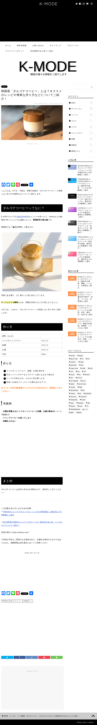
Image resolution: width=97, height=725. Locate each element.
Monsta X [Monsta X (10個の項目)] (87, 374)
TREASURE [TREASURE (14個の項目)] (73, 400)
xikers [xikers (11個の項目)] (80, 406)
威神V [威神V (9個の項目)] (72, 412)
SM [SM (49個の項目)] (80, 393)
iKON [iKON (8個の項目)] (90, 368)
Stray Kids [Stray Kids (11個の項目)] (73, 396)
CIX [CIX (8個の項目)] (88, 359)
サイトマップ (55, 45)
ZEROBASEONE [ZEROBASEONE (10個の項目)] (75, 409)
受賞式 (82, 145)
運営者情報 (22, 45)
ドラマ (82, 127)
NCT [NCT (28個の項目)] (71, 378)
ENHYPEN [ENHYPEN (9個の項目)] (73, 365)
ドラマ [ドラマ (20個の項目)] (86, 409)
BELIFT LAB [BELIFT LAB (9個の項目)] (73, 359)
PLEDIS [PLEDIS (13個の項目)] (72, 387)
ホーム (8, 45)
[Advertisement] (48, 24)
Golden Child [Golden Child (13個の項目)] (74, 368)
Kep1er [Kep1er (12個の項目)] (72, 374)
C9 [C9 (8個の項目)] (82, 359)
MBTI (82, 103)
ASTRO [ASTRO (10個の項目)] (72, 355)
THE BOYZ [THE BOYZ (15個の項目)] (83, 396)
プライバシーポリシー (14, 51)
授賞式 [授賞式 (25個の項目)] (80, 412)
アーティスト (82, 108)
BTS (27, 217)
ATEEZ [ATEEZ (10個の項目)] (81, 355)
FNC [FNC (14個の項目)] (82, 365)
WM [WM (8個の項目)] (88, 403)
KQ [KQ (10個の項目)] (79, 374)
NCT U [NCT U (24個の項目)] (84, 381)
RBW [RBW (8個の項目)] (80, 387)
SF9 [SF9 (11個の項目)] (83, 390)
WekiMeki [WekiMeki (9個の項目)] (80, 403)
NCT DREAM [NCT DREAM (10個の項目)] (74, 381)
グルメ (4, 86)
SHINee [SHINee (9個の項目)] (72, 393)
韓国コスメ (82, 151)
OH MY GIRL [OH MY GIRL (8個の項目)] (82, 384)
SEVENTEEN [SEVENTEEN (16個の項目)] (74, 390)
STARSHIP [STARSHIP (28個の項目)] (88, 393)
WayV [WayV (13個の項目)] (72, 403)
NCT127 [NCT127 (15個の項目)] (79, 378)
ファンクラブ (82, 133)
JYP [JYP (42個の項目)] (85, 371)
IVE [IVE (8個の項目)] (78, 371)
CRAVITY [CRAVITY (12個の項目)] (73, 362)
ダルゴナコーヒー (17, 601)
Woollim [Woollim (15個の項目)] (72, 406)
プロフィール (73, 45)
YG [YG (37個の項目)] (87, 406)
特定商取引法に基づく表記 (41, 51)
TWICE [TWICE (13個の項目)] (83, 400)
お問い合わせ (38, 45)
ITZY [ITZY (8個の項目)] (71, 371)
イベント (82, 115)
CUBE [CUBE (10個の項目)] (81, 362)
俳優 (82, 139)
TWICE (20, 217)
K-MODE (48, 3)
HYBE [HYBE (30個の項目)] (83, 368)
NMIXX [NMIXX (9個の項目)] (72, 384)
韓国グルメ (28, 601)
